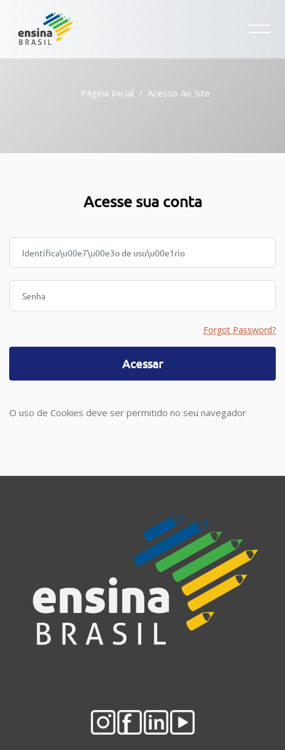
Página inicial (107, 93)
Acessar (142, 363)
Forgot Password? (239, 330)
